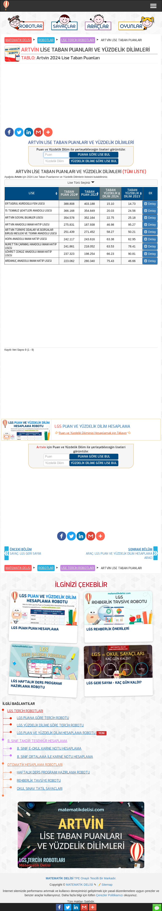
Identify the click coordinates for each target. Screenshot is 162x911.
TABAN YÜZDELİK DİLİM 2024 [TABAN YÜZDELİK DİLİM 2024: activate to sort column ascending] (111, 193)
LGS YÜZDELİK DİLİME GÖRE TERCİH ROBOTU (50, 725)
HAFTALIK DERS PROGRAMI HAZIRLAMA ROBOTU (53, 772)
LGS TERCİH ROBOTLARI (25, 711)
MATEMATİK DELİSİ (18, 40)
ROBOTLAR (46, 40)
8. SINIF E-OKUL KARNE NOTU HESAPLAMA (49, 748)
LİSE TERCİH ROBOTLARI (77, 40)
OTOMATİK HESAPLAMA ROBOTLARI (34, 765)
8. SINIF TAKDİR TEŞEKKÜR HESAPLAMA (37, 741)
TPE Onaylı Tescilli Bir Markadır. (81, 878)
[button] (9, 132)
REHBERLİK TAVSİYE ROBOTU (39, 780)
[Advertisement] (81, 95)
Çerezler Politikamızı (109, 895)
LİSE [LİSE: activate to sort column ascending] (32, 193)
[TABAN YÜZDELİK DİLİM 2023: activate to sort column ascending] (132, 193)
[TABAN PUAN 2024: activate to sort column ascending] (69, 193)
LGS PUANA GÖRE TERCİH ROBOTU (43, 718)
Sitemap (107, 884)
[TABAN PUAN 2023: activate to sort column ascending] (89, 193)
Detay (150, 203)
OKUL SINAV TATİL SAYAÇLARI (39, 788)
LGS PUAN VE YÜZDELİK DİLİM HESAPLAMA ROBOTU (62, 733)
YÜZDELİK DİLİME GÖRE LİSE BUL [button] (94, 161)
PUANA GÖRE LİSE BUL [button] (94, 155)
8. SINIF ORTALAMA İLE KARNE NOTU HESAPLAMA (55, 757)
